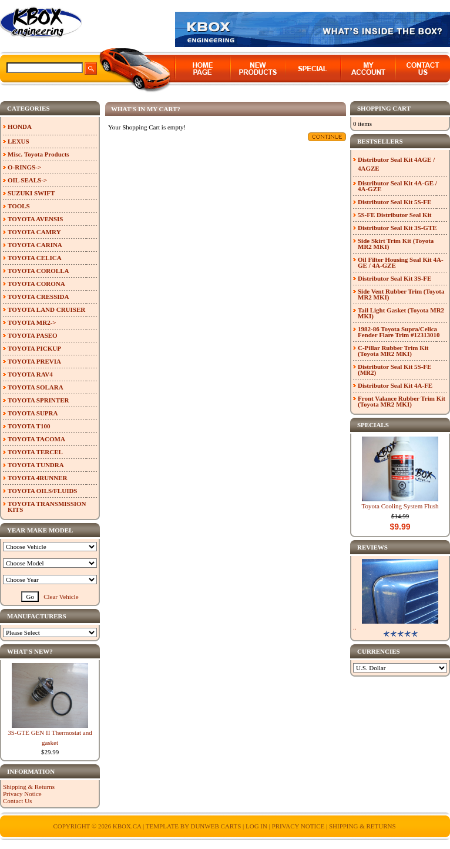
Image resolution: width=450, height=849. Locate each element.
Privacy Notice (22, 793)
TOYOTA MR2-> (32, 322)
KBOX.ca (127, 826)
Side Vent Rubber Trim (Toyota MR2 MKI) (401, 294)
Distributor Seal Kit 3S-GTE (397, 227)
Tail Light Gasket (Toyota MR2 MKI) (401, 313)
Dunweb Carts (216, 826)
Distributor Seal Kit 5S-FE (394, 201)
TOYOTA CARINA (35, 244)
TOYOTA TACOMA (36, 438)
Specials (373, 424)
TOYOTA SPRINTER (38, 400)
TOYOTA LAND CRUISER (46, 309)
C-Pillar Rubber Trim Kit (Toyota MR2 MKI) (393, 350)
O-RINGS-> (24, 167)
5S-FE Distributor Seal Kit (394, 214)
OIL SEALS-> (27, 180)
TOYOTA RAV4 (30, 374)
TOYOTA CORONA (36, 283)
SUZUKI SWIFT (31, 193)
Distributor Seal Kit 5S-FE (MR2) (394, 369)
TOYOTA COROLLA (38, 270)
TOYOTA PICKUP (34, 348)
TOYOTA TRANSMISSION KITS (47, 506)
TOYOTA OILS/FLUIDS (43, 490)
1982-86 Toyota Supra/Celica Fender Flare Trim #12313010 (398, 331)
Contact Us (17, 800)
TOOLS (19, 205)
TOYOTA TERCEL (35, 451)
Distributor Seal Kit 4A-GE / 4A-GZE (397, 185)
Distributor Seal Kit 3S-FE (394, 278)
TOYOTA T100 (29, 426)
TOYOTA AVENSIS (35, 218)
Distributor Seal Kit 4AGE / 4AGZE (396, 164)
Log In (256, 826)
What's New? (30, 651)
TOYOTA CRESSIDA (38, 296)
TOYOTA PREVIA (34, 361)
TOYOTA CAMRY (34, 231)
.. (355, 627)
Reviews (372, 547)
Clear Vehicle (60, 596)
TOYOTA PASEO (33, 335)
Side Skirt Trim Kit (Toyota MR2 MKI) (396, 243)
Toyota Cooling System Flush (400, 506)
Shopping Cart (384, 108)
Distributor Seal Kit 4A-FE (395, 385)
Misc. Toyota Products (38, 154)
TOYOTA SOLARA (35, 387)
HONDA (20, 126)
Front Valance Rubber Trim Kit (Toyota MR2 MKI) (401, 401)
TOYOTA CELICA (35, 257)
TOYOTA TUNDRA (36, 464)
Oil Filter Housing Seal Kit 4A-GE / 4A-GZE (401, 262)
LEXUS (18, 141)
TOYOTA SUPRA (33, 413)
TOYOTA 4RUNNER (37, 477)
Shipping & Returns (29, 786)
